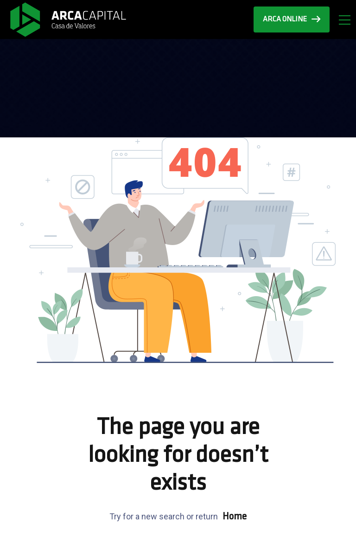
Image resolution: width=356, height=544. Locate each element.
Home (234, 517)
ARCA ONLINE (291, 19)
